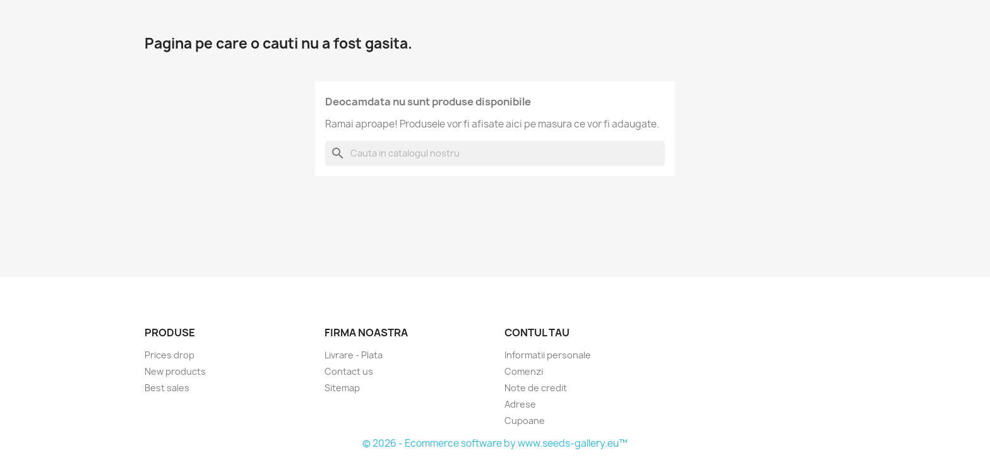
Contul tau (537, 332)
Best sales (167, 388)
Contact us (349, 371)
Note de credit (535, 388)
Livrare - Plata (354, 355)
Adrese (520, 404)
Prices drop (169, 355)
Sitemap (342, 388)
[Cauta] (495, 153)
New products (175, 371)
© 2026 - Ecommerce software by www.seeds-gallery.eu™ (495, 443)
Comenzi (523, 371)
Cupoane (524, 421)
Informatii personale (547, 355)
